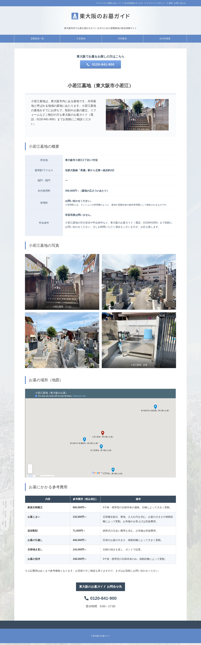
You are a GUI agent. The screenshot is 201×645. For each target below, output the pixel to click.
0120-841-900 (100, 65)
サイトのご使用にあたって (109, 3)
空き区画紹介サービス (133, 3)
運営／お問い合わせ (177, 3)
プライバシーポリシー (156, 3)
